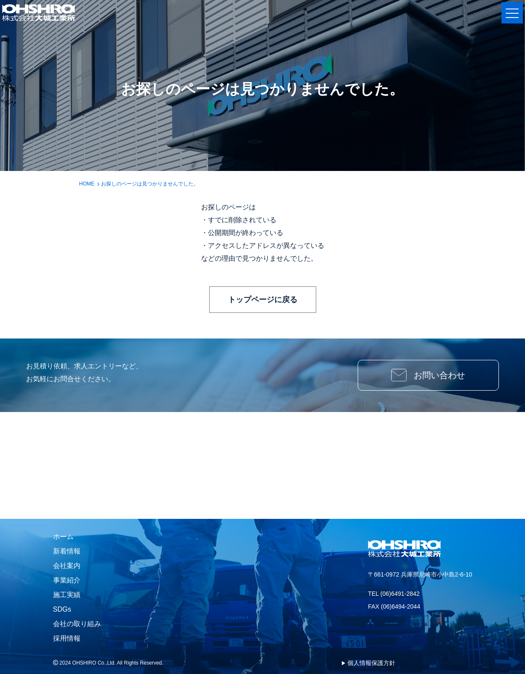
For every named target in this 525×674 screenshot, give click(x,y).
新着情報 (66, 551)
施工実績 (66, 594)
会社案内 (66, 565)
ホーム (63, 536)
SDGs (62, 609)
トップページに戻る (262, 299)
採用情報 (66, 638)
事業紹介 (66, 580)
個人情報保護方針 (371, 662)
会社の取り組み (77, 623)
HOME (87, 184)
